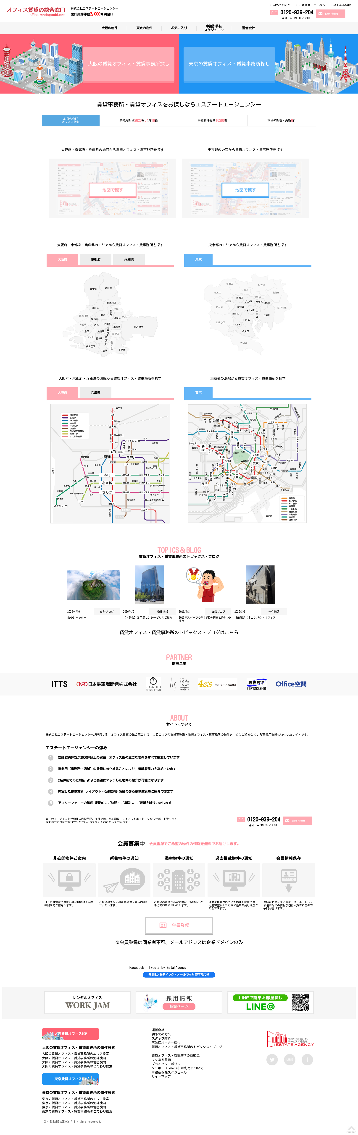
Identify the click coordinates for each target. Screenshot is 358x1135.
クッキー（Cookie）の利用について (177, 1068)
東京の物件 (144, 28)
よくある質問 (342, 5)
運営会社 (248, 28)
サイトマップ (161, 1076)
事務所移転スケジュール (213, 28)
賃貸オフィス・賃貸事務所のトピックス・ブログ (187, 1047)
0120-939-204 (296, 12)
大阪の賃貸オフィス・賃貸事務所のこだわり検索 (77, 1066)
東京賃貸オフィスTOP (70, 1079)
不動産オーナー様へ (312, 5)
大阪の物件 (110, 28)
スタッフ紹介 (161, 1038)
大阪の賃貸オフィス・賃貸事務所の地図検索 (74, 1062)
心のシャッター (77, 617)
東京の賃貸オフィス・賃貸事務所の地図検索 (74, 1107)
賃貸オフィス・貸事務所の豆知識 (176, 1055)
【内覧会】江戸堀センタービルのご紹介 (147, 617)
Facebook (136, 967)
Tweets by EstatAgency (168, 967)
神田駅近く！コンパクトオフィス (255, 617)
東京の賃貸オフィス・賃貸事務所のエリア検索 (75, 1099)
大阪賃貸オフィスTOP (70, 1034)
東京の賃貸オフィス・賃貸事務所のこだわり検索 (77, 1111)
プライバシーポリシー (168, 1064)
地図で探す (112, 190)
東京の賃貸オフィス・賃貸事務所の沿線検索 (74, 1103)
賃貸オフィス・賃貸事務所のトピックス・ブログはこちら (179, 632)
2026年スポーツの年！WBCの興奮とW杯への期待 (205, 619)
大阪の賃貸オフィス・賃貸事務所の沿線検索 (74, 1058)
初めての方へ (282, 5)
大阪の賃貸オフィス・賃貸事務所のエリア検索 (75, 1053)
